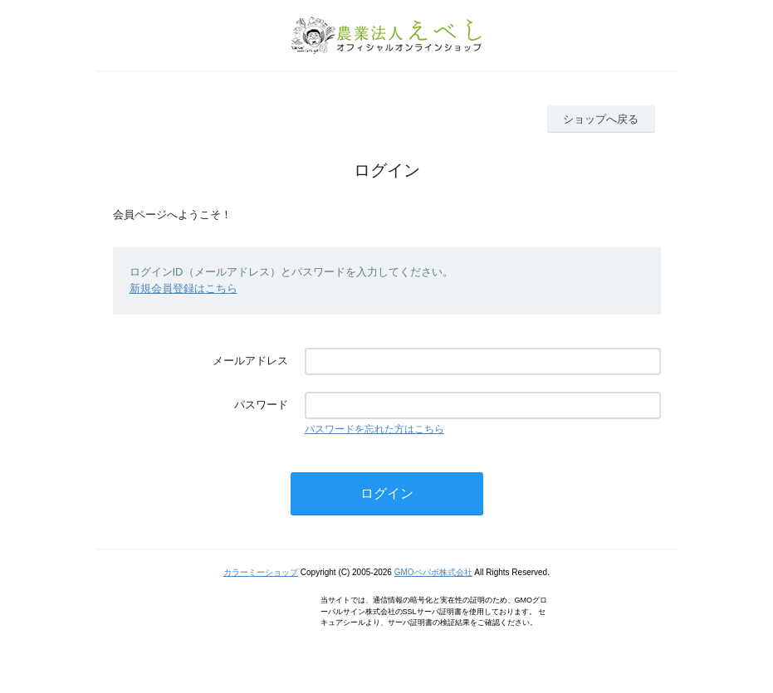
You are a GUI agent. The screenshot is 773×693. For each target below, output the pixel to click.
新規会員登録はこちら (183, 288)
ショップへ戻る (600, 119)
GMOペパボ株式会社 (433, 572)
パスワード (261, 404)
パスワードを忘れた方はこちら (374, 429)
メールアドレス (250, 360)
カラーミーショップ (260, 572)
